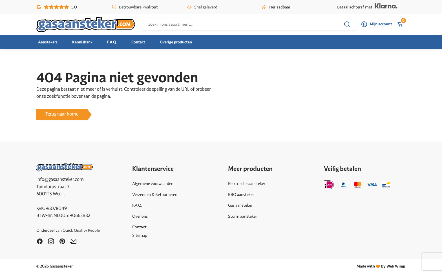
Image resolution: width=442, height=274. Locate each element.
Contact (138, 42)
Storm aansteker (242, 216)
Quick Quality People (81, 230)
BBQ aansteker (241, 194)
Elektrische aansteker (246, 183)
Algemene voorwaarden (152, 183)
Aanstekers (48, 42)
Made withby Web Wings (381, 266)
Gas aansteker (240, 205)
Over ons (140, 216)
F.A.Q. (112, 42)
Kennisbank (82, 42)
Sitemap (139, 235)
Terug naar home (61, 114)
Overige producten (176, 42)
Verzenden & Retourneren (154, 194)
